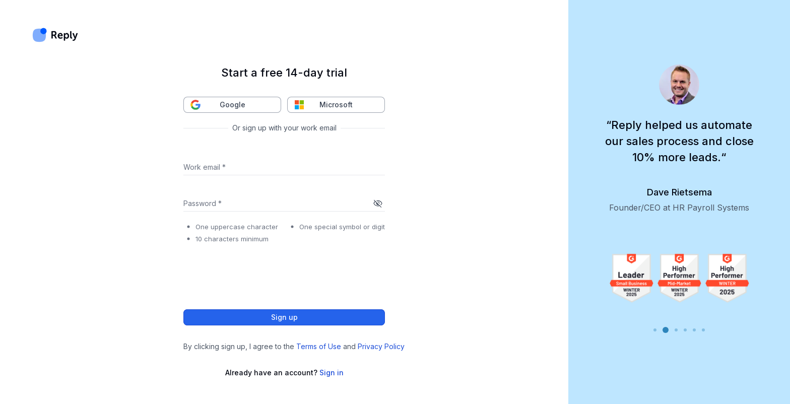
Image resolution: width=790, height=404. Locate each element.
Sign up (284, 317)
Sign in (331, 372)
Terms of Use (318, 346)
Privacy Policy (381, 346)
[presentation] (260, 273)
